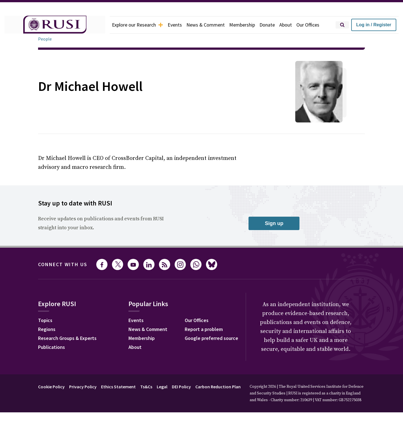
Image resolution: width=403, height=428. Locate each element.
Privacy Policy (83, 386)
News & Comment (205, 25)
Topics (45, 320)
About (285, 25)
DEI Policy (181, 386)
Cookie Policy (51, 386)
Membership (242, 25)
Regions (46, 329)
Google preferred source (211, 338)
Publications (51, 347)
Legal (162, 386)
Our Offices (307, 25)
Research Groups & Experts (67, 338)
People (45, 39)
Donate (267, 25)
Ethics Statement (118, 386)
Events (175, 25)
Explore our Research (137, 25)
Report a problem (204, 329)
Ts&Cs (146, 386)
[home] (54, 25)
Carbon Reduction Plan (218, 386)
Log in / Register (373, 24)
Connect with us (62, 264)
